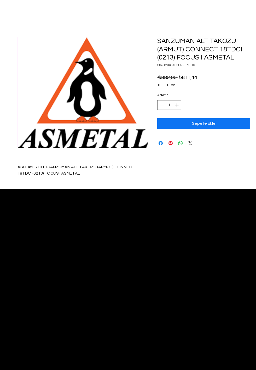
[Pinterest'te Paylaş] (170, 143)
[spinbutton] (169, 105)
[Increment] (177, 105)
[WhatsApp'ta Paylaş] (180, 143)
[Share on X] (190, 143)
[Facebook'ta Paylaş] (161, 143)
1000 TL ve (166, 85)
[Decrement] (161, 105)
